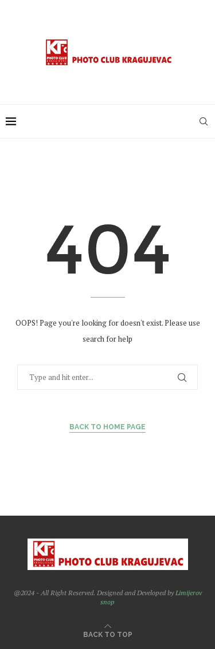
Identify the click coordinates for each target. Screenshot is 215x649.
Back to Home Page (107, 427)
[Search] (203, 121)
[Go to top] (107, 633)
